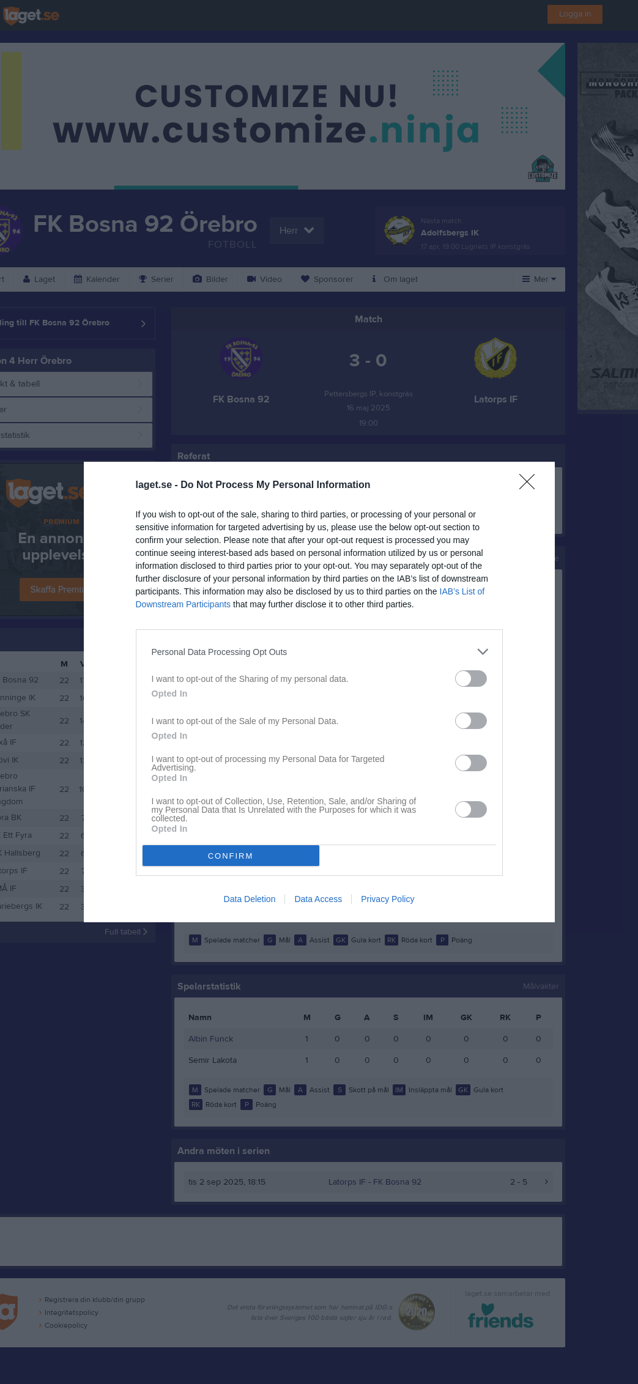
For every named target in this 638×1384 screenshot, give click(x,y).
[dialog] (319, 692)
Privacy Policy (387, 899)
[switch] (471, 678)
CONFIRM (231, 855)
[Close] (531, 485)
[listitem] (319, 651)
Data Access (318, 899)
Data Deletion (250, 899)
